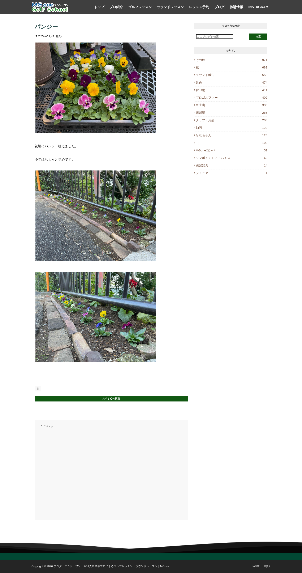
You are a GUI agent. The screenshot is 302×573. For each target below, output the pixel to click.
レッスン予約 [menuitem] (199, 7)
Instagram (258, 7)
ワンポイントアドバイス (231, 158)
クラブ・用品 (231, 120)
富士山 (231, 105)
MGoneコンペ (231, 150)
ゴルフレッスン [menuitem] (140, 7)
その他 (231, 60)
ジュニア (231, 173)
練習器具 (231, 165)
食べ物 (231, 90)
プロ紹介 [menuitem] (116, 7)
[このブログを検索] (214, 36)
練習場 (231, 112)
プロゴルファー (231, 97)
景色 (231, 82)
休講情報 (236, 7)
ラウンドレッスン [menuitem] (170, 7)
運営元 (267, 566)
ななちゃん (231, 135)
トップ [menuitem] (99, 7)
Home (256, 566)
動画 (231, 127)
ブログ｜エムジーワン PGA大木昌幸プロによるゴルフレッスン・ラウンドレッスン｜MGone (111, 566)
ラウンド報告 (231, 75)
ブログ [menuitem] (219, 7)
